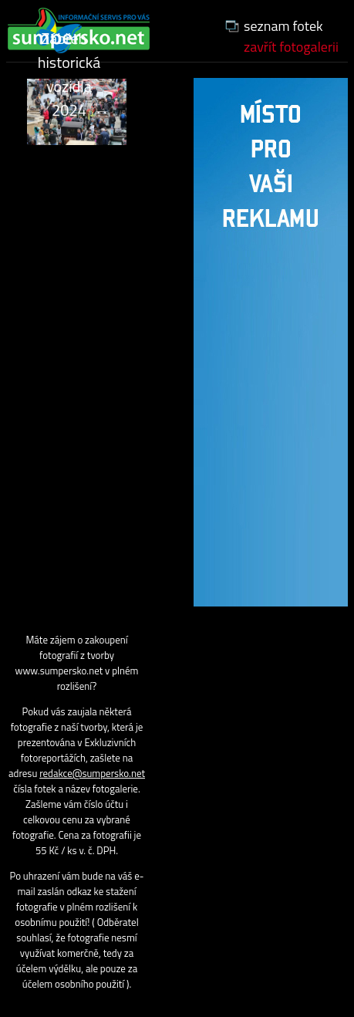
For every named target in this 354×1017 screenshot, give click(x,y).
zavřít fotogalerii (291, 46)
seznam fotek (283, 25)
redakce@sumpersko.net (92, 773)
